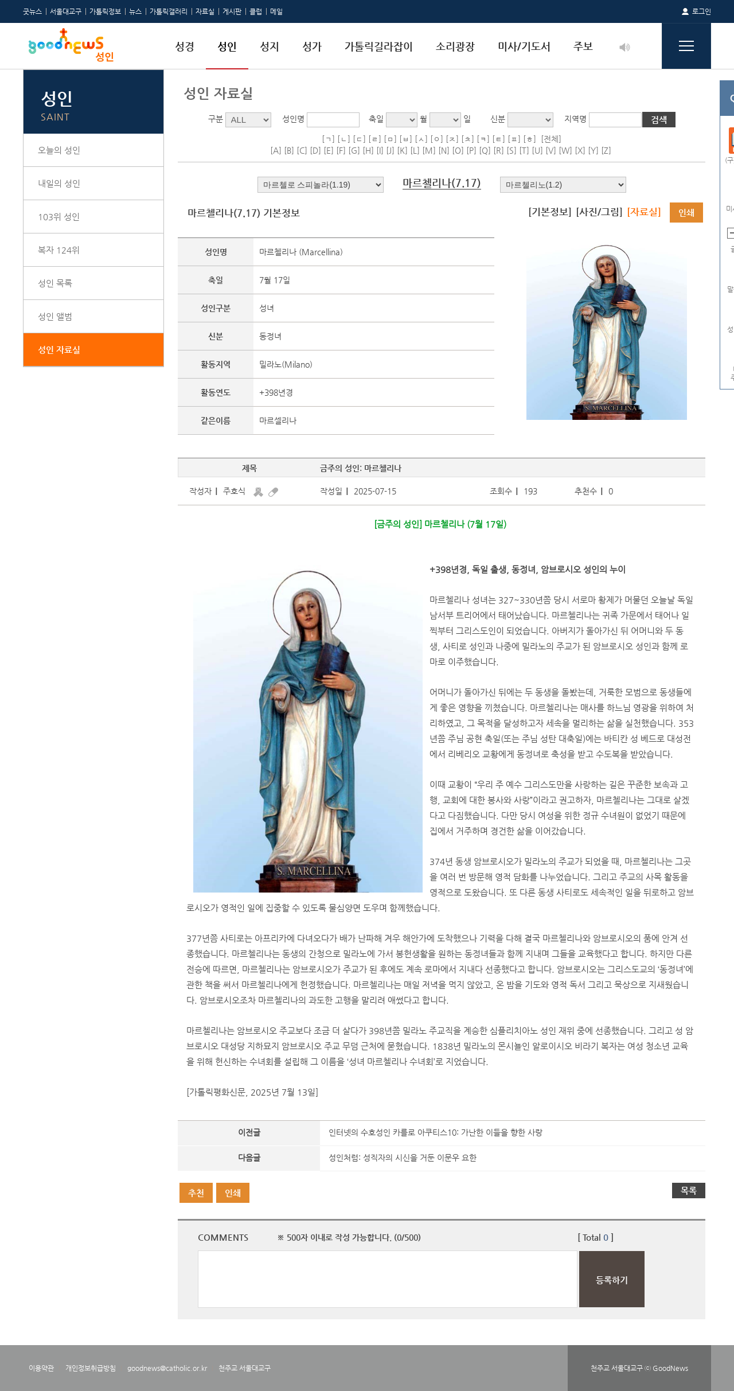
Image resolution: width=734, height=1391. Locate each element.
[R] (498, 150)
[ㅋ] (483, 138)
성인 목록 (55, 283)
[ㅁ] (390, 138)
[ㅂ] (405, 138)
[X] (580, 150)
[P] (471, 150)
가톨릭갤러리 (169, 11)
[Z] (606, 150)
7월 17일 (274, 280)
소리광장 (455, 46)
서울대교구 (65, 11)
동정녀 (270, 336)
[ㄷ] (359, 138)
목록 (689, 1190)
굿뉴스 (32, 11)
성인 (227, 46)
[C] (301, 150)
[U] (537, 150)
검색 (659, 119)
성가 (312, 46)
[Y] (593, 150)
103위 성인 (59, 216)
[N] (444, 150)
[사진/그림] (599, 211)
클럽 (255, 11)
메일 (276, 11)
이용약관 (41, 1368)
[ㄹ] (374, 138)
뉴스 (135, 11)
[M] (429, 150)
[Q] (485, 150)
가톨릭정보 (105, 11)
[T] (524, 150)
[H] (368, 150)
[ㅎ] (529, 138)
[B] (289, 150)
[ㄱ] (328, 138)
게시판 (231, 11)
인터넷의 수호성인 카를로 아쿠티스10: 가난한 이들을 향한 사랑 (435, 1132)
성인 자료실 (59, 349)
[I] (380, 150)
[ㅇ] (436, 138)
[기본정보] (550, 211)
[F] (341, 150)
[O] (458, 150)
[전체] (551, 138)
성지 (269, 46)
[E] (328, 150)
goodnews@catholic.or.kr (167, 1368)
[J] (390, 150)
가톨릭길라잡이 (379, 46)
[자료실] (644, 211)
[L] (415, 150)
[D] (315, 150)
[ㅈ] (452, 138)
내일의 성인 (59, 183)
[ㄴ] (343, 138)
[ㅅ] (421, 138)
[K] (402, 150)
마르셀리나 (277, 420)
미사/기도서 (524, 46)
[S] (511, 150)
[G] (354, 150)
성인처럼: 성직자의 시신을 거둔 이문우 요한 (403, 1157)
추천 (196, 1193)
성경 (184, 46)
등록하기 (612, 1280)
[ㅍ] (514, 138)
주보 (583, 46)
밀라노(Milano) (286, 364)
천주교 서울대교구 (244, 1368)
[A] (276, 150)
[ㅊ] (467, 138)
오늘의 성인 (59, 150)
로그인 (701, 11)
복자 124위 (59, 250)
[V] (550, 150)
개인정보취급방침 (90, 1368)
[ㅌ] (498, 138)
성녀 (266, 308)
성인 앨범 (55, 316)
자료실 (205, 11)
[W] (565, 150)
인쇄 (686, 212)
